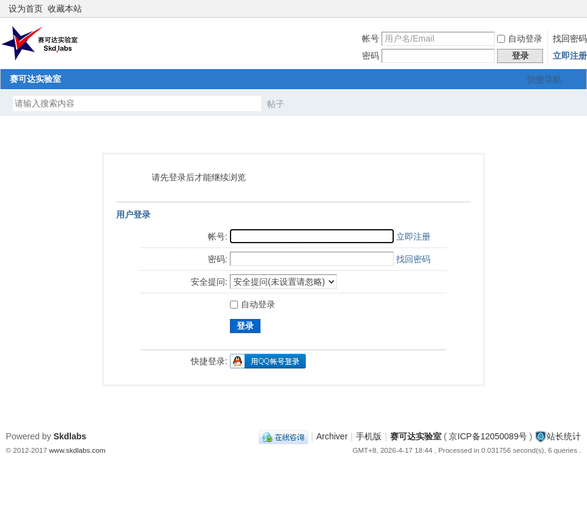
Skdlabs (69, 436)
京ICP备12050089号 (488, 436)
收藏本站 (65, 8)
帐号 (370, 38)
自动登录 (519, 38)
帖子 (275, 104)
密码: (217, 259)
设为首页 (26, 8)
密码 (370, 55)
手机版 (369, 436)
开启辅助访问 (564, 8)
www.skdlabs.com (77, 450)
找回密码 (570, 38)
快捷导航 (544, 79)
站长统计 (564, 436)
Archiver (331, 436)
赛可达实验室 (35, 79)
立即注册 (570, 55)
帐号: (217, 236)
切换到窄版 (574, 8)
